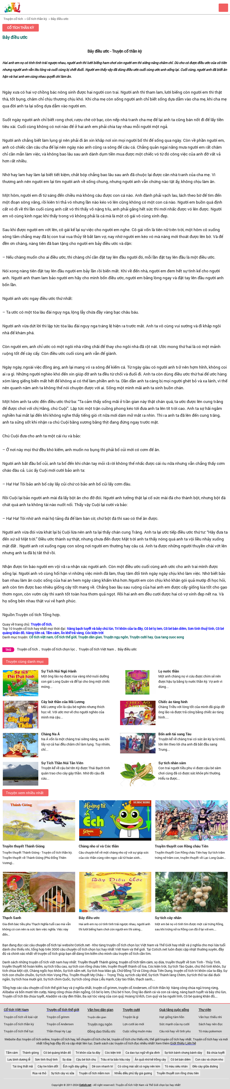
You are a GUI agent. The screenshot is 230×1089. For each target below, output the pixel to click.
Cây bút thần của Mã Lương (62, 701)
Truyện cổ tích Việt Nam (96, 649)
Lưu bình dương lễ (18, 1059)
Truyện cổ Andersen (60, 1024)
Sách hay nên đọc (211, 1024)
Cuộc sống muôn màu (137, 1031)
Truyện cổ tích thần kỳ (19, 1024)
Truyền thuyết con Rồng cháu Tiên (181, 846)
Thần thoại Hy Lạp (59, 1031)
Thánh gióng (30, 1052)
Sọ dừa (66, 1059)
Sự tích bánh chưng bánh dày (183, 1052)
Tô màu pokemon (210, 1031)
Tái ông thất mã (23, 1066)
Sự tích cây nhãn (168, 917)
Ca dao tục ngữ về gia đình (143, 1052)
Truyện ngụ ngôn (99, 1024)
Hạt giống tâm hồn (171, 1017)
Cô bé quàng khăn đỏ (57, 1052)
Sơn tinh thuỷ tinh (46, 1059)
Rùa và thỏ (39, 1073)
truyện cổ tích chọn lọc (58, 649)
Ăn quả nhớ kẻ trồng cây (150, 1059)
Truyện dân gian (96, 1017)
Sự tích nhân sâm (172, 762)
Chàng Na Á (50, 734)
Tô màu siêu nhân (176, 1066)
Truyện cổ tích (13, 19)
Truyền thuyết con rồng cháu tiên (178, 1073)
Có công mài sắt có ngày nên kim (139, 1066)
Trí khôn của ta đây (88, 1052)
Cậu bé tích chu (86, 1059)
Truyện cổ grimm (58, 1017)
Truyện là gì (130, 1017)
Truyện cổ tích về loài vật (21, 1017)
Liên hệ (190, 1043)
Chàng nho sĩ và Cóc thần (99, 846)
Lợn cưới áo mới (133, 1024)
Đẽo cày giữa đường (205, 1066)
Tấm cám (12, 1052)
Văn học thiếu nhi (210, 1017)
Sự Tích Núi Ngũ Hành (58, 671)
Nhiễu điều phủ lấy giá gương (133, 1073)
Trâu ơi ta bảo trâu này (115, 1059)
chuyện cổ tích (46, 945)
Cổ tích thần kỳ (37, 19)
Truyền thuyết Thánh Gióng (23, 846)
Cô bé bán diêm (181, 1059)
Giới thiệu (177, 1043)
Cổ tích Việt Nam (16, 1009)
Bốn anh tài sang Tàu (174, 734)
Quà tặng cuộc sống (174, 1009)
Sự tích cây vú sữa (62, 1073)
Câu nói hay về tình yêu (175, 1031)
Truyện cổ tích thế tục (19, 1031)
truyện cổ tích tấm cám (136, 962)
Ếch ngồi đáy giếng (75, 1066)
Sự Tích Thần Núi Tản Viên (62, 762)
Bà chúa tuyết (216, 1052)
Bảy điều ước (60, 19)
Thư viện (205, 1009)
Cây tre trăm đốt (48, 1066)
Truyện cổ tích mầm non (94, 1073)
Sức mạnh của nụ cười (174, 1024)
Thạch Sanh (11, 917)
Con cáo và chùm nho (209, 1059)
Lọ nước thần (168, 671)
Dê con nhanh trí (102, 1066)
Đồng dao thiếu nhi (101, 1031)
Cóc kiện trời (113, 1052)
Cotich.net (82, 945)
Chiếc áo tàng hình (172, 701)
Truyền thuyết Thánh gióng (97, 962)
